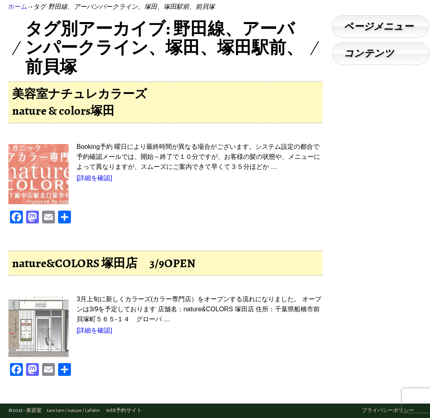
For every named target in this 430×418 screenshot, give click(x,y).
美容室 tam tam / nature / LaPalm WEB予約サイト (84, 410)
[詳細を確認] (94, 178)
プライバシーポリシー (388, 410)
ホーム (17, 6)
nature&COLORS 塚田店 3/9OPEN (104, 263)
